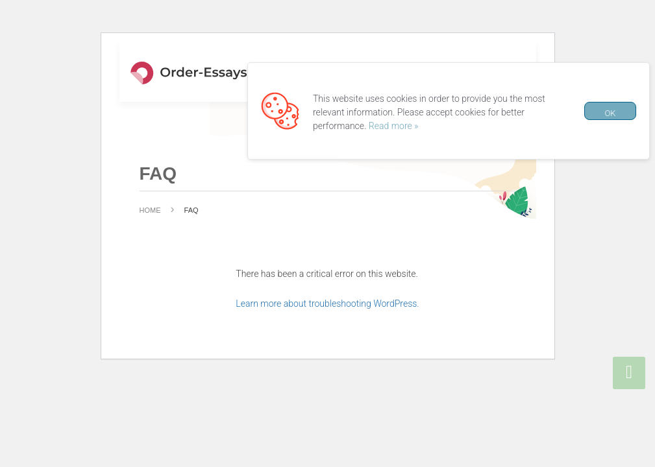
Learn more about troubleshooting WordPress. (327, 303)
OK (609, 113)
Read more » (394, 126)
